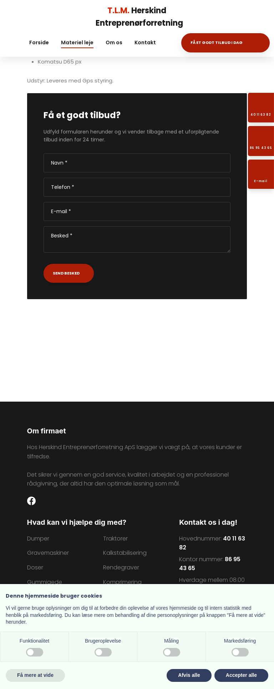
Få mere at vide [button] (35, 675)
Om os (114, 42)
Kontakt (145, 42)
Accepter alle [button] (241, 675)
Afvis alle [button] (189, 675)
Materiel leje (77, 42)
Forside (39, 42)
